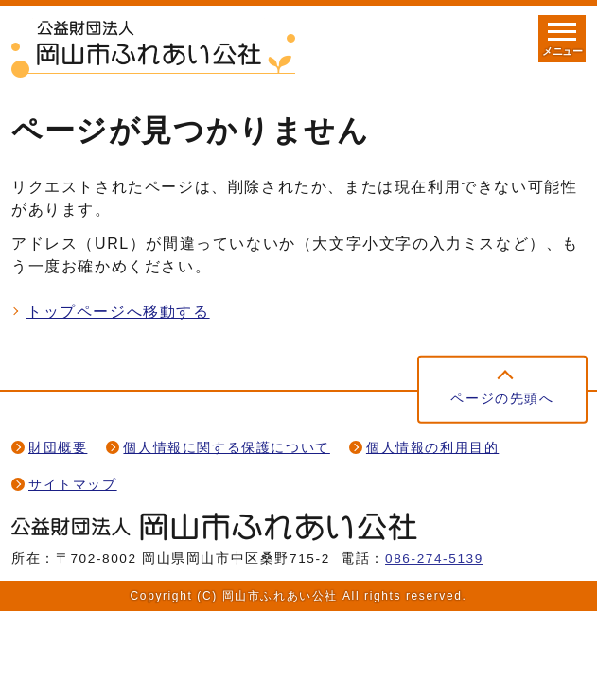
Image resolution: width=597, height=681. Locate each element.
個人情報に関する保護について (226, 448)
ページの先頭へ (501, 399)
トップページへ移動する (118, 312)
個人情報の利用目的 (432, 448)
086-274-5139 (434, 558)
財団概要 (57, 448)
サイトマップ (72, 485)
